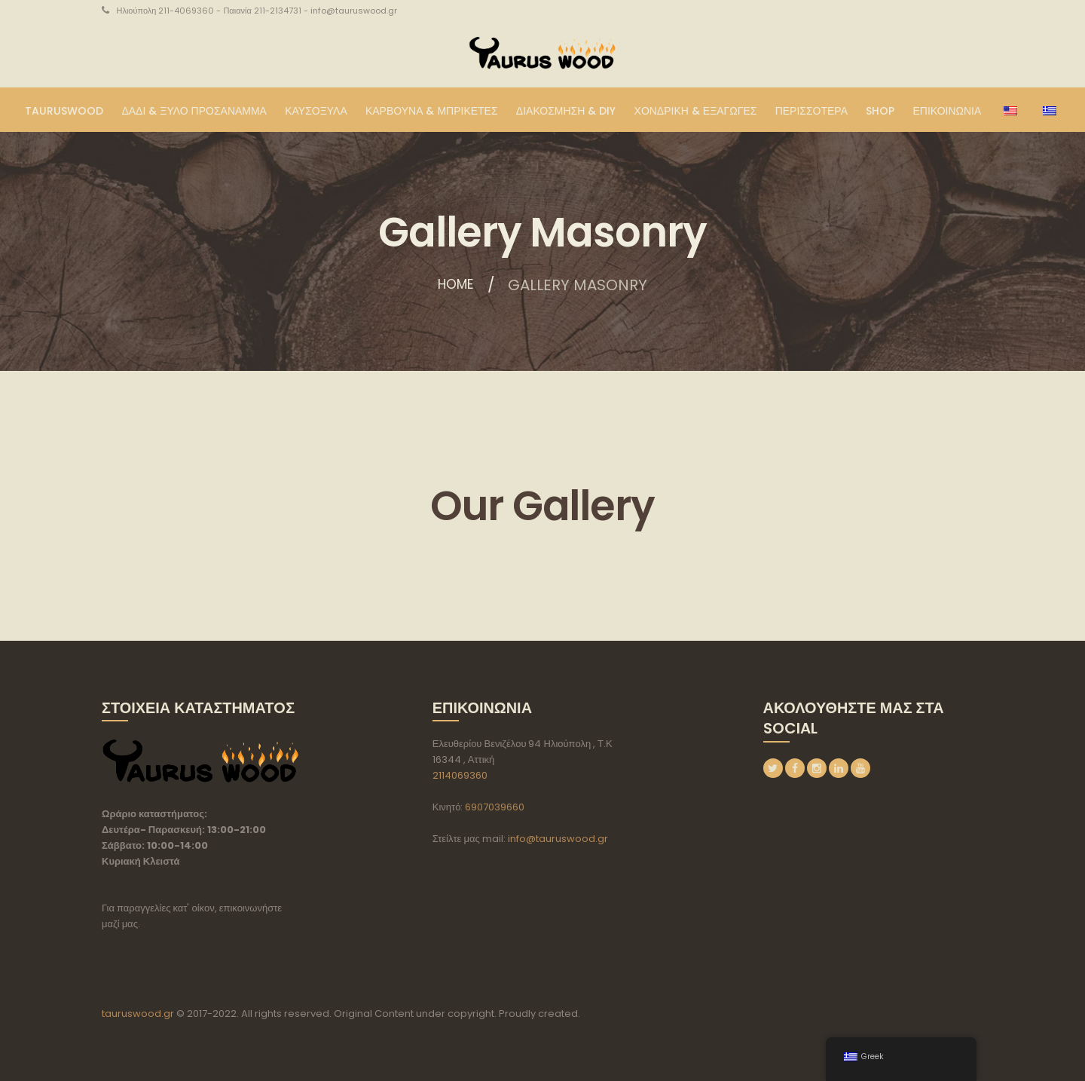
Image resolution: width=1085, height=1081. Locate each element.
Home (455, 284)
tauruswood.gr (138, 1013)
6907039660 (494, 807)
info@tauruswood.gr (558, 838)
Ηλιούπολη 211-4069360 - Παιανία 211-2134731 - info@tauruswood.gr (257, 11)
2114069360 (459, 775)
